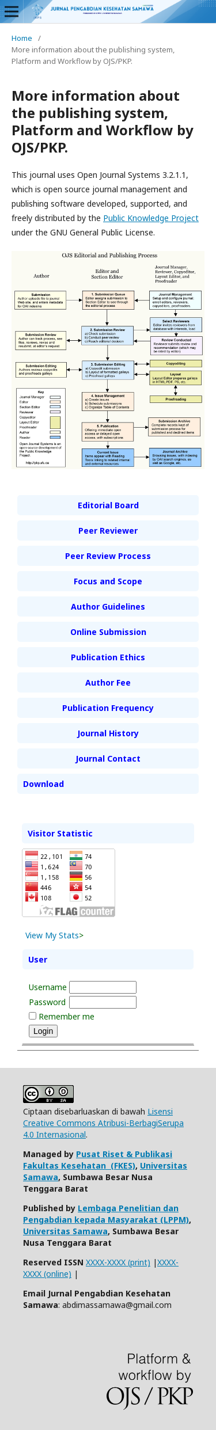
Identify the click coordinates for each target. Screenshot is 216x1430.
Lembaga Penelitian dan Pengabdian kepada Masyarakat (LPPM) (106, 1214)
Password (47, 1002)
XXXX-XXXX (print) (118, 1262)
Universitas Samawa (65, 1231)
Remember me (66, 1016)
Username (48, 987)
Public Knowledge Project (151, 217)
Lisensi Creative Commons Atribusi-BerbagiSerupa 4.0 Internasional (103, 1123)
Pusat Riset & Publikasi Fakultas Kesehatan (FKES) (97, 1159)
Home (22, 38)
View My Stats (52, 935)
